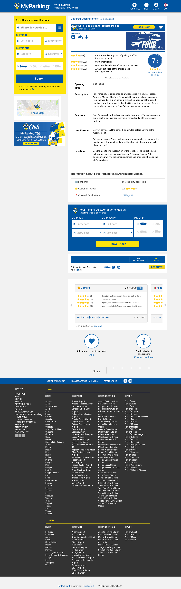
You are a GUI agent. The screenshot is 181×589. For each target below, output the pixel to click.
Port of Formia (131, 419)
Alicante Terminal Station (108, 532)
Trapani (48, 503)
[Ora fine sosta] (119, 233)
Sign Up (18, 401)
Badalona (49, 532)
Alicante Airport (78, 532)
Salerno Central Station (108, 483)
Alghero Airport (78, 401)
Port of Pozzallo (132, 439)
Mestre (48, 450)
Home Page (20, 394)
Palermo (48, 460)
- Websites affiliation (25, 422)
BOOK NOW (156, 267)
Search (39, 78)
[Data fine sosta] (119, 224)
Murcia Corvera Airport (81, 555)
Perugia (48, 462)
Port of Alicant (131, 532)
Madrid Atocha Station (107, 537)
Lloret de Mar (51, 542)
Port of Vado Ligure (133, 465)
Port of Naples (131, 432)
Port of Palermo (131, 437)
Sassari (48, 488)
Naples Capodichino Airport (83, 450)
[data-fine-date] (30, 54)
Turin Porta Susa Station (108, 490)
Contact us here (143, 357)
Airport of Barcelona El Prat (83, 537)
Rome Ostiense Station (107, 472)
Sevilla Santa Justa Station (109, 550)
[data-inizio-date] (30, 41)
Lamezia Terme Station (107, 429)
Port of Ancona (131, 401)
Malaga (48, 547)
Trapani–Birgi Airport (81, 478)
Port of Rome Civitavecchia (136, 416)
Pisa (47, 465)
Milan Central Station (107, 434)
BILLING (18, 409)
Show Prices (117, 244)
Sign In (156, 8)
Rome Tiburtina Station (108, 478)
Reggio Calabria (52, 472)
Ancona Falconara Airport (82, 403)
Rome (47, 478)
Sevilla (48, 560)
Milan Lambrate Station (108, 437)
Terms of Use (110, 381)
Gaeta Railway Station (107, 421)
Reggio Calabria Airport (82, 465)
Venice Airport (78, 483)
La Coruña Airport (79, 547)
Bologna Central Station (108, 406)
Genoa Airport (78, 437)
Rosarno (48, 483)
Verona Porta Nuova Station (110, 501)
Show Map (37, 113)
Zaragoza (49, 557)
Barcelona (49, 534)
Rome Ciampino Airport (82, 467)
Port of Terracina (132, 457)
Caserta (48, 416)
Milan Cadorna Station (107, 432)
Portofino (49, 470)
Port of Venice (131, 467)
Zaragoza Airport (79, 565)
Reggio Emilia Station (107, 465)
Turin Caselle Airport (80, 475)
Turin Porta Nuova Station (109, 488)
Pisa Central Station (106, 457)
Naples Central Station (107, 452)
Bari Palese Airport (80, 406)
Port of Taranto (131, 455)
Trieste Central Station (107, 496)
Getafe (48, 539)
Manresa (49, 550)
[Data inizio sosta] (89, 224)
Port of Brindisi (131, 409)
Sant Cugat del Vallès (54, 552)
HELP (146, 6)
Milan (47, 452)
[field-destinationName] (36, 28)
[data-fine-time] (55, 54)
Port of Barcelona (132, 534)
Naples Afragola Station (108, 450)
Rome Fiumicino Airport (82, 470)
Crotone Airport (78, 432)
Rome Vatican (51, 480)
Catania (48, 419)
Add (91, 355)
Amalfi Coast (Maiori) (54, 429)
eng (166, 8)
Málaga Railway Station (108, 544)
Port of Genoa (131, 421)
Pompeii (48, 467)
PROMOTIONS (21, 406)
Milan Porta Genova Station (109, 444)
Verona (48, 511)
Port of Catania (131, 414)
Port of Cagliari (131, 411)
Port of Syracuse (132, 452)
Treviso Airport (78, 480)
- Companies (21, 417)
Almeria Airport (78, 534)
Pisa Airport (77, 462)
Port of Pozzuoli (132, 442)
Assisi (47, 409)
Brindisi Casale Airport (81, 419)
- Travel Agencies (23, 419)
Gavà (47, 537)
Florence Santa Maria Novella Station (107, 417)
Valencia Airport (78, 573)
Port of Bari (129, 406)
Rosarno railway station (108, 480)
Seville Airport (78, 568)
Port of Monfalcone (133, 429)
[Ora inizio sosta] (89, 233)
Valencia (48, 565)
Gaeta (47, 437)
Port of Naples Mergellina (135, 434)
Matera (48, 447)
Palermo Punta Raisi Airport (83, 457)
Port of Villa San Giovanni (135, 470)
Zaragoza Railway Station (109, 547)
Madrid (48, 544)
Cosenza (49, 427)
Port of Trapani (131, 460)
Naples (48, 455)
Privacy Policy (22, 429)
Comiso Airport (78, 429)
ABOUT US (19, 424)
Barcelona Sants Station (108, 534)
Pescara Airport (78, 460)
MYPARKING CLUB (23, 404)
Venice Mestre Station (107, 498)
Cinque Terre (50, 421)
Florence (49, 434)
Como (47, 424)
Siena (47, 493)
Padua (48, 457)
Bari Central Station (106, 403)
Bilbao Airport (78, 539)
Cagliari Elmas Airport (81, 421)
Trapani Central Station (108, 493)
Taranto (48, 498)
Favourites (134, 6)
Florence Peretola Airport (82, 434)
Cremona (49, 432)
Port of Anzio (130, 403)
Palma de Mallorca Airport (83, 557)
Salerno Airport (78, 472)
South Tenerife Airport (81, 570)
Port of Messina (131, 424)
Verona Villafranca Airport (83, 485)
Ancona (48, 401)
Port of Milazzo (131, 427)
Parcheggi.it (88, 586)
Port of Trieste (131, 462)
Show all (98, 326)
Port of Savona (131, 450)
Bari (47, 411)
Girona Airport (78, 542)
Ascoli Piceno (51, 406)
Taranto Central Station (108, 485)
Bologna (48, 414)
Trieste (48, 506)
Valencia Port (130, 539)
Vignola (48, 513)
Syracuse (49, 496)
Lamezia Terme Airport (81, 439)
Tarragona (49, 562)
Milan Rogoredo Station (108, 447)
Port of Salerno (131, 447)
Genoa (48, 439)
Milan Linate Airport (80, 442)
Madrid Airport (78, 550)
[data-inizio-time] (55, 41)
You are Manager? (56, 381)
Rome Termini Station (107, 475)
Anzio (47, 403)
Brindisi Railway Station (108, 409)
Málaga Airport (106, 19)
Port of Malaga (131, 537)
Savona (48, 490)
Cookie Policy (22, 432)
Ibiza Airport (77, 544)
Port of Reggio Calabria (135, 444)
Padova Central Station (108, 455)
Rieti (47, 475)
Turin (47, 501)
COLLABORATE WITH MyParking (84, 381)
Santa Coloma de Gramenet (56, 555)
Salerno (48, 485)
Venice (48, 508)
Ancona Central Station (108, 401)
